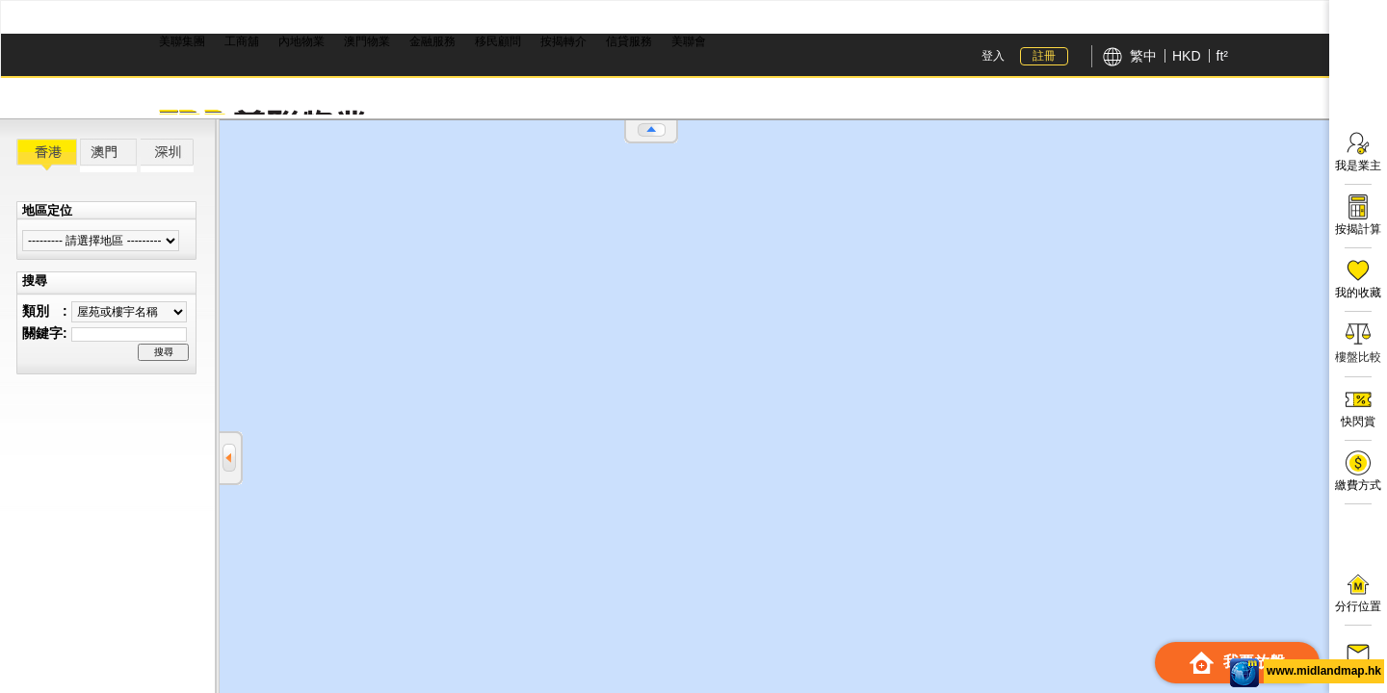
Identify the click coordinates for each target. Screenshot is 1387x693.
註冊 (1044, 56)
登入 (993, 56)
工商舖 (241, 41)
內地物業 (301, 41)
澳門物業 (367, 41)
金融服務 (432, 41)
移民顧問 (498, 41)
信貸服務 (629, 41)
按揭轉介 (563, 41)
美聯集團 (182, 41)
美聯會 (688, 41)
